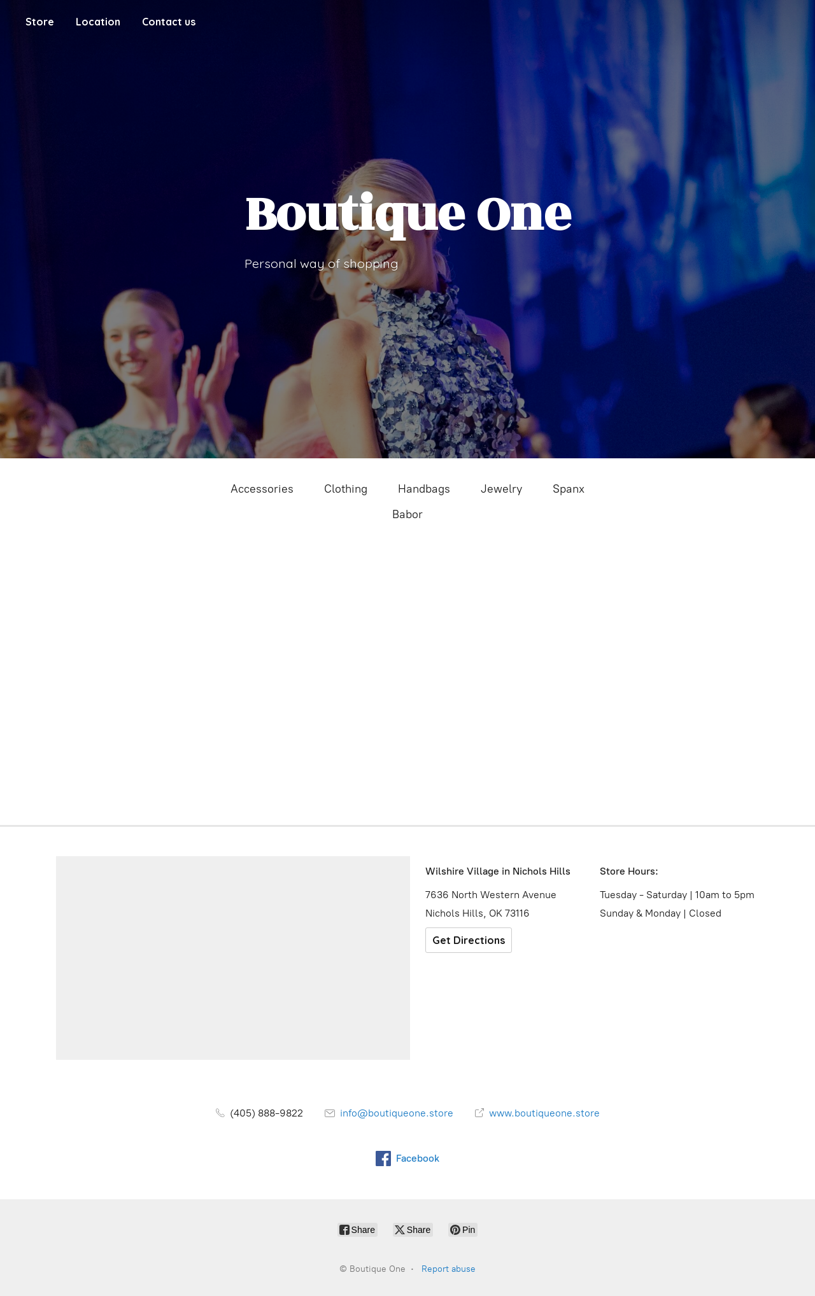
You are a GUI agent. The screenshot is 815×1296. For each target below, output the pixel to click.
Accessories (262, 489)
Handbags (424, 489)
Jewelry (501, 489)
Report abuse (449, 1269)
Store (39, 21)
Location (98, 21)
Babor (407, 514)
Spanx (569, 489)
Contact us (168, 21)
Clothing (345, 489)
